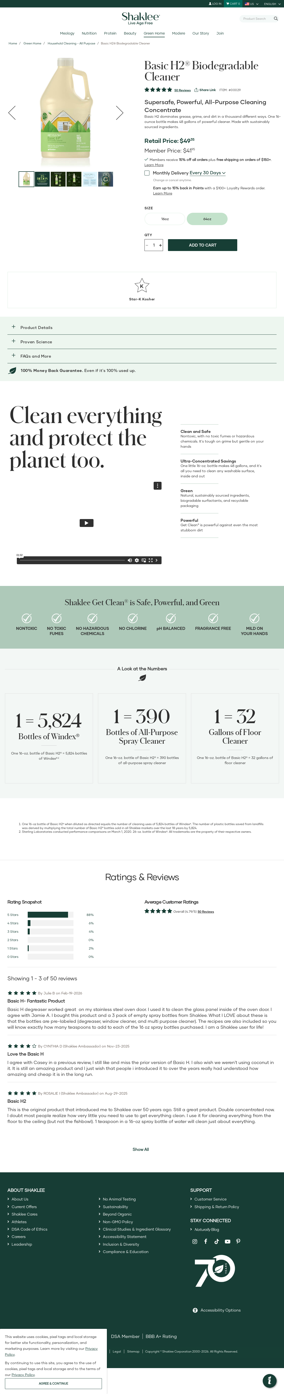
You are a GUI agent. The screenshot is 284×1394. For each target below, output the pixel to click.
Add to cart (202, 245)
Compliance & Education (130, 1262)
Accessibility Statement (128, 1244)
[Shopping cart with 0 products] (233, 3)
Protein (110, 33)
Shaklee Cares (27, 1217)
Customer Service (213, 1199)
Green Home (154, 33)
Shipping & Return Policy (220, 1208)
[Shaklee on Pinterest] (238, 1246)
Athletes (20, 1226)
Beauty (130, 33)
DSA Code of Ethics (33, 1235)
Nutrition (89, 33)
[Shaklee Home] (142, 18)
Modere (178, 33)
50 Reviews (182, 90)
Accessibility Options (221, 1314)
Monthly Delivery (166, 172)
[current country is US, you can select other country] (252, 3)
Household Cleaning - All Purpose (71, 43)
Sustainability (117, 1208)
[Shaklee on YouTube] (228, 1246)
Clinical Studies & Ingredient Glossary (143, 1235)
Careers (20, 1244)
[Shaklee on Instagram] (195, 1246)
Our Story (200, 33)
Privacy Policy (23, 1375)
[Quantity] (153, 245)
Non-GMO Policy (121, 1226)
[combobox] (257, 18)
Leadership (24, 1253)
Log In (215, 3)
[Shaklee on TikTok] (217, 1243)
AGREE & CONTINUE (53, 1383)
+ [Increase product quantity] (160, 245)
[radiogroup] (214, 219)
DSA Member (125, 1340)
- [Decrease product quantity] (146, 244)
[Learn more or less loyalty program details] (162, 193)
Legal (117, 1356)
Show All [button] (141, 1149)
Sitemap (133, 1356)
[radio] (164, 219)
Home (13, 43)
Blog (209, 1233)
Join (220, 33)
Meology (67, 33)
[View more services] (205, 90)
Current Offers (27, 1208)
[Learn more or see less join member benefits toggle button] (154, 165)
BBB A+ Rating (161, 1340)
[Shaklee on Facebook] (206, 1246)
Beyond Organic (120, 1217)
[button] (142, 327)
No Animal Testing (122, 1199)
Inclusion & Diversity (124, 1253)
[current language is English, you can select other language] (273, 3)
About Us (22, 1199)
